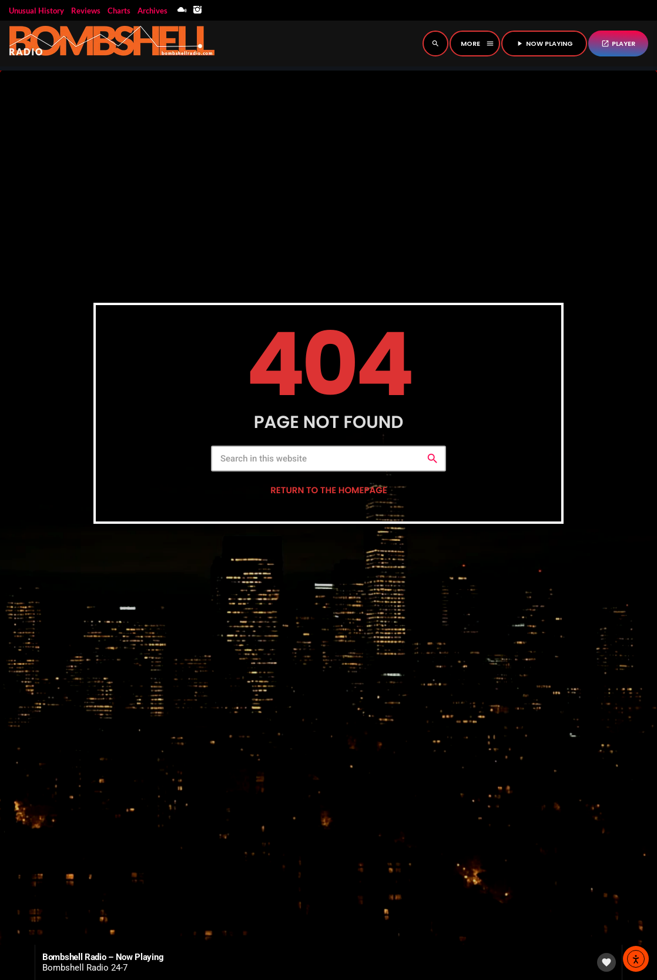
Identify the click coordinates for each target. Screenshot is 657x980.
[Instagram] (197, 10)
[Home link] (111, 43)
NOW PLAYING (544, 43)
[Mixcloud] (182, 10)
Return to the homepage (328, 493)
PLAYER (618, 43)
